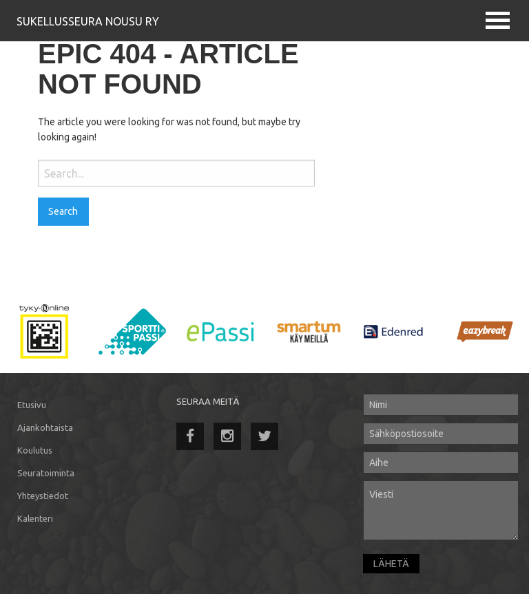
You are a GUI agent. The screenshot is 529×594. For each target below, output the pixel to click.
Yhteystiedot (42, 495)
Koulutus (34, 450)
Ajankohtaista (45, 427)
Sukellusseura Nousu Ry (88, 21)
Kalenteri (35, 518)
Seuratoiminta (45, 473)
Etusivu (31, 405)
